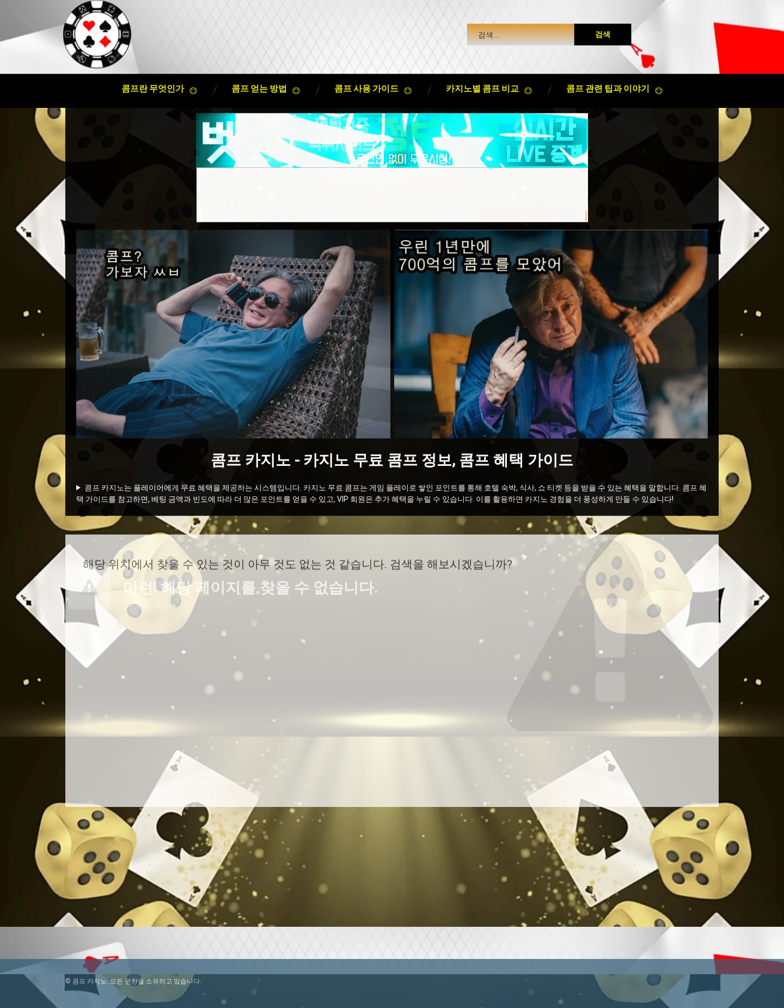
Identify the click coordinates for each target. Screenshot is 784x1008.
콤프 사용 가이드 (366, 77)
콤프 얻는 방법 (259, 77)
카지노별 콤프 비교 (482, 77)
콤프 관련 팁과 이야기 (608, 77)
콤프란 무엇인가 (152, 77)
